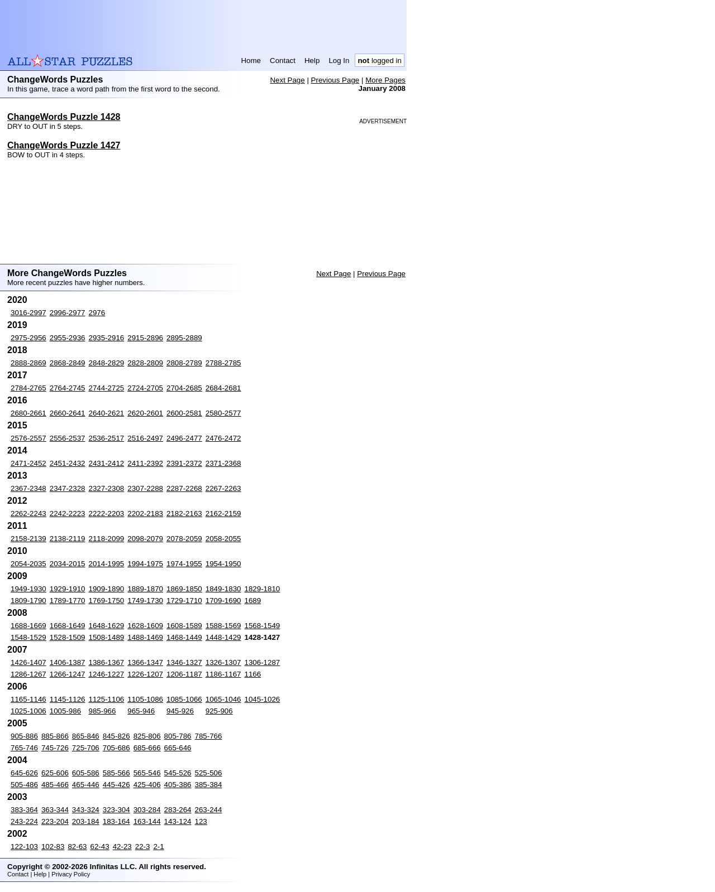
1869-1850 (184, 589)
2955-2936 (67, 338)
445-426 (116, 784)
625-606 (55, 773)
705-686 (116, 748)
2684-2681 (223, 388)
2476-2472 (223, 438)
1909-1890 (107, 589)
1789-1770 (67, 600)
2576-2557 (28, 438)
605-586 (85, 773)
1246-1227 (107, 674)
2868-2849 (67, 363)
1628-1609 (145, 625)
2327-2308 (107, 488)
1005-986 (65, 711)
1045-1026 (262, 699)
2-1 (158, 846)
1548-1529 (28, 637)
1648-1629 (107, 625)
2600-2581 (184, 413)
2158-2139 (28, 538)
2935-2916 (107, 338)
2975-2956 (28, 338)
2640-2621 (107, 413)
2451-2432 (67, 463)
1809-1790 (28, 600)
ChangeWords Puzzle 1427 (63, 145)
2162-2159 (223, 513)
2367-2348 (28, 488)
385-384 (208, 784)
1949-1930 (28, 589)
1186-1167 (223, 674)
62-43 (99, 846)
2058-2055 (223, 538)
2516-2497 (145, 438)
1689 (253, 600)
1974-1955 (184, 564)
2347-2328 (67, 488)
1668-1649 (67, 625)
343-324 (85, 810)
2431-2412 (107, 463)
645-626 (24, 773)
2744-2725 (107, 388)
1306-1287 (262, 662)
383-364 (24, 810)
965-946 (141, 711)
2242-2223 (67, 513)
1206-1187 (184, 674)
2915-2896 (145, 338)
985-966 (102, 711)
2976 (97, 312)
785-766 (208, 736)
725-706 (85, 748)
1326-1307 (223, 662)
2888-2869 (28, 363)
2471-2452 (28, 463)
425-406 (147, 784)
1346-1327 (184, 662)
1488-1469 (145, 637)
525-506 (208, 773)
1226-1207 (145, 674)
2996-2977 (67, 312)
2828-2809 (145, 363)
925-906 (219, 711)
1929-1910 (67, 589)
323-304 (116, 810)
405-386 (178, 784)
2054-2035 (28, 564)
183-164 (116, 821)
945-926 (180, 711)
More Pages (385, 80)
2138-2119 (67, 538)
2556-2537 (67, 438)
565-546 (147, 773)
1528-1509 (67, 637)
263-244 (208, 810)
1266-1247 (67, 674)
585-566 (116, 773)
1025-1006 (28, 711)
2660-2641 (67, 413)
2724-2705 (145, 388)
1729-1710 (184, 600)
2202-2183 (145, 513)
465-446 (85, 784)
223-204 (55, 821)
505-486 (24, 784)
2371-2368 (223, 463)
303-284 (147, 810)
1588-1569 (223, 625)
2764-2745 (67, 388)
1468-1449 (184, 637)
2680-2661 (28, 413)
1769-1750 (107, 600)
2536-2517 (107, 438)
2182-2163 (184, 513)
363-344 (55, 810)
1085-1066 (184, 699)
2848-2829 (107, 363)
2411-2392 (145, 463)
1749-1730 (145, 600)
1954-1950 (223, 564)
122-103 (24, 846)
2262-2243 (28, 513)
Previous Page (335, 80)
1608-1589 (184, 625)
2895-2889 (184, 338)
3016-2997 (28, 312)
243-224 (24, 821)
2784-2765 (28, 388)
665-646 (178, 748)
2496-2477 (184, 438)
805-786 (178, 736)
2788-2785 (223, 363)
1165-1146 (28, 699)
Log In (338, 60)
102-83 (53, 846)
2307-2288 (145, 488)
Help (312, 60)
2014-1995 (107, 564)
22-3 (142, 846)
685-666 (147, 748)
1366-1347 (145, 662)
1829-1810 (262, 589)
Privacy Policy (70, 874)
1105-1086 (145, 699)
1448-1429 (223, 637)
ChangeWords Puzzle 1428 (63, 117)
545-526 (178, 773)
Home (251, 60)
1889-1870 (145, 589)
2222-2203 (107, 513)
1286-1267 (28, 674)
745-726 (55, 748)
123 (201, 821)
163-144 (147, 821)
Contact (282, 60)
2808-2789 (184, 363)
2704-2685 (184, 388)
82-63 (77, 846)
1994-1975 (145, 564)
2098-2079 (145, 538)
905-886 (24, 736)
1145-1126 (67, 699)
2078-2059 (184, 538)
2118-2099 (107, 538)
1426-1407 (28, 662)
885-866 (55, 736)
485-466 (55, 784)
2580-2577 (223, 413)
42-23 (122, 846)
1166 (253, 674)
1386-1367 (107, 662)
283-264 (178, 810)
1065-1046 (223, 699)
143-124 (178, 821)
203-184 (85, 821)
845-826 (116, 736)
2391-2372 (184, 463)
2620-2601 (145, 413)
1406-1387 (67, 662)
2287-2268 (184, 488)
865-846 (85, 736)
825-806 (147, 736)
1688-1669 (28, 625)
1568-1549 (262, 625)
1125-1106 (107, 699)
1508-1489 (107, 637)
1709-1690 (223, 600)
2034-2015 (67, 564)
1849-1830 (223, 589)
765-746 (24, 748)
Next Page (287, 80)
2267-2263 (223, 488)
